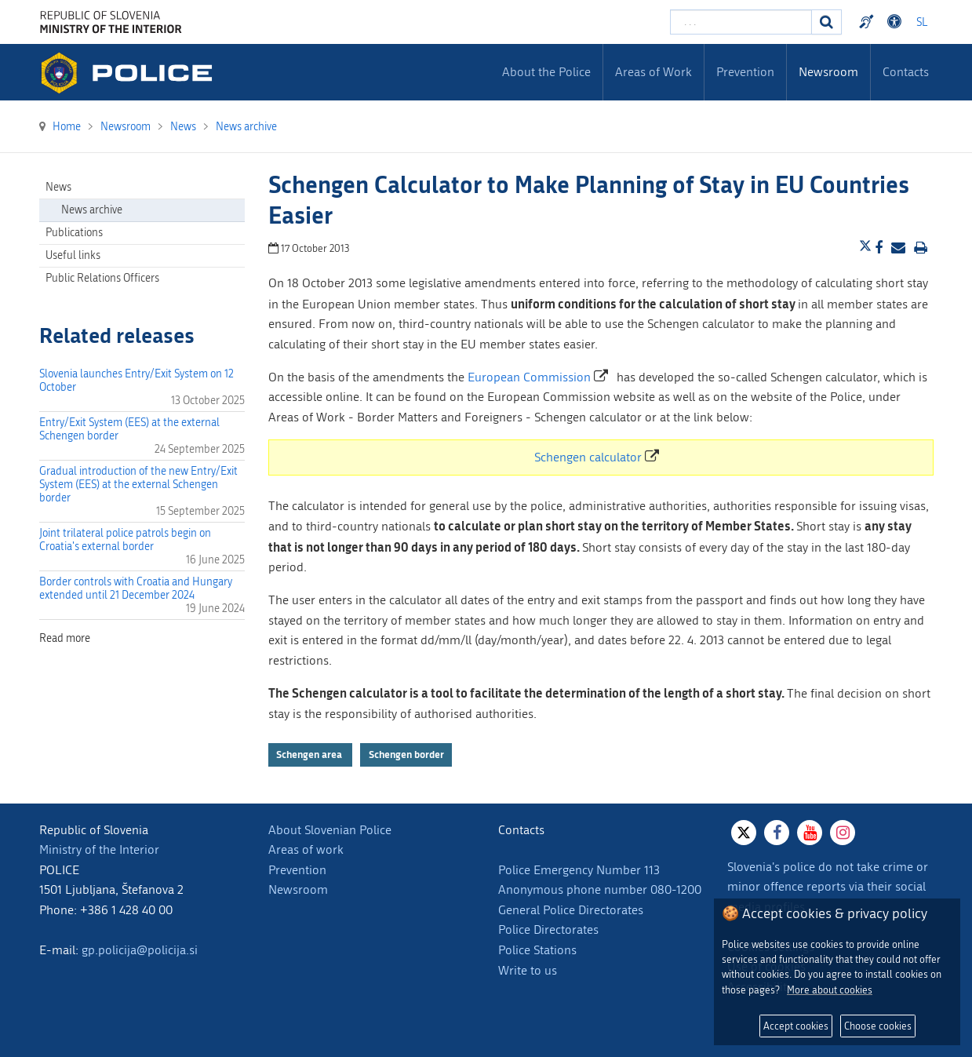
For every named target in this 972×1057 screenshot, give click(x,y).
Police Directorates (548, 929)
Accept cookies (795, 1026)
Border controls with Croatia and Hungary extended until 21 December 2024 (135, 588)
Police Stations (537, 949)
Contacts (906, 71)
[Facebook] (776, 832)
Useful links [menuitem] (73, 255)
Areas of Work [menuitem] (653, 71)
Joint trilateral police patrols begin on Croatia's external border (125, 540)
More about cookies (829, 990)
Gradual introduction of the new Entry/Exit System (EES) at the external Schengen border (138, 485)
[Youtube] (809, 832)
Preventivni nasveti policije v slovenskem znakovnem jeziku (868, 22)
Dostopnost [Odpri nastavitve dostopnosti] (896, 22)
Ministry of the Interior (99, 849)
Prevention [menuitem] (745, 71)
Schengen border (406, 755)
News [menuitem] (58, 187)
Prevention (297, 869)
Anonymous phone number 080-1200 (599, 889)
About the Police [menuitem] (546, 71)
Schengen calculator (588, 457)
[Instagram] (842, 832)
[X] (743, 832)
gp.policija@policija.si (140, 949)
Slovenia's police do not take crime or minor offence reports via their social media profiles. (827, 886)
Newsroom (298, 889)
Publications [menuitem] (74, 232)
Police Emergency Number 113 (579, 869)
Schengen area (310, 755)
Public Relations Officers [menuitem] (102, 278)
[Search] (827, 22)
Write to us (527, 970)
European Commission (529, 377)
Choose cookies (878, 1026)
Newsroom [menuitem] (828, 71)
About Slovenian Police (329, 829)
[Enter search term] (741, 22)
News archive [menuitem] (91, 210)
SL (921, 22)
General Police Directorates (570, 909)
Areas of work (306, 849)
